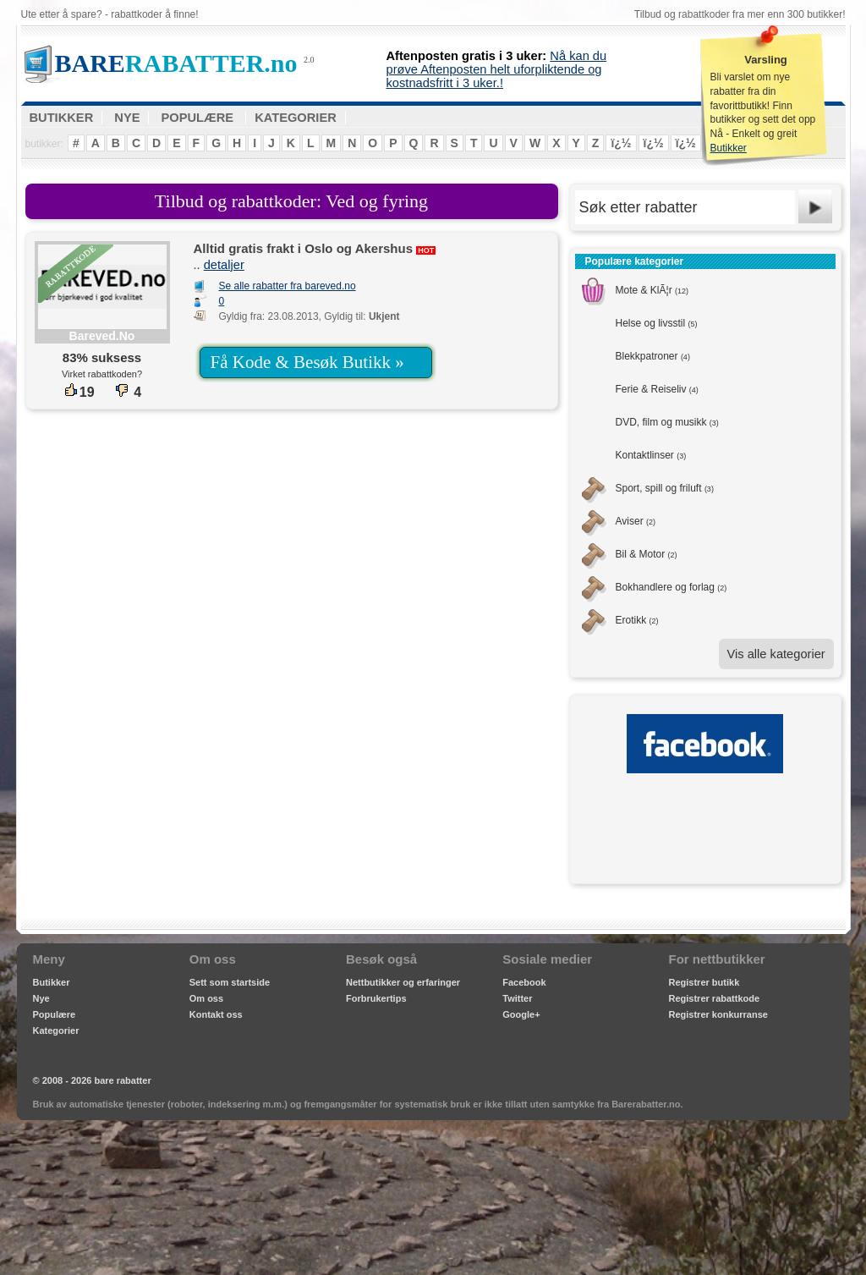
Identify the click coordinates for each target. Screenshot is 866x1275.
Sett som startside (229, 982)
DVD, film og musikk (667, 422)
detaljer (224, 265)
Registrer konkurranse (718, 1014)
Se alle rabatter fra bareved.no (287, 286)
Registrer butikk (704, 982)
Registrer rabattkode (714, 998)
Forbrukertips (376, 998)
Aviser (635, 521)
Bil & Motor (646, 554)
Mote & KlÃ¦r (652, 290)
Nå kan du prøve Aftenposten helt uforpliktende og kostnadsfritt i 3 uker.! (496, 69)
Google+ (521, 1014)
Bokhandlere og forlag (671, 587)
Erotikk (637, 620)
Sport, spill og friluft (665, 488)
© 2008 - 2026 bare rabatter (92, 1080)
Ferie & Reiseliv (657, 389)
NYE (127, 117)
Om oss (206, 998)
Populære (54, 1014)
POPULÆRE (198, 117)
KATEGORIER (296, 117)
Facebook (523, 982)
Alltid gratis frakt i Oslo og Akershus (304, 248)
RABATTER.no (176, 63)
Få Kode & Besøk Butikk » (307, 362)
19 (79, 392)
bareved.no (102, 336)
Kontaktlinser (651, 455)
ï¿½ (621, 143)
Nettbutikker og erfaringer (403, 982)
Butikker (728, 148)
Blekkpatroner (653, 356)
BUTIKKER (62, 117)
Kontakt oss (216, 1014)
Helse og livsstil (657, 323)
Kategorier (56, 1030)
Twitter (517, 998)
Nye (41, 998)
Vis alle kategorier (776, 654)
